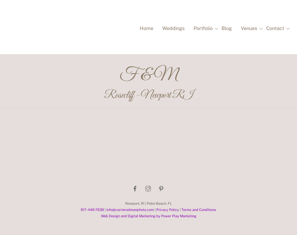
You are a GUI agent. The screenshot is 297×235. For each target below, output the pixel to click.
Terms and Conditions (198, 210)
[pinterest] (161, 188)
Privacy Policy (167, 210)
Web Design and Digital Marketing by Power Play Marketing (148, 216)
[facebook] (135, 188)
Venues (251, 29)
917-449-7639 (92, 210)
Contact (277, 29)
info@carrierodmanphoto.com (130, 210)
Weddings (173, 28)
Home (146, 28)
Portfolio (205, 29)
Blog (226, 28)
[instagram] (148, 188)
